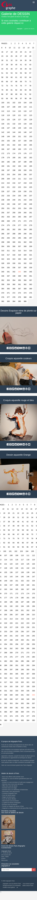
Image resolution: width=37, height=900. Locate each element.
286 (27, 661)
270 (14, 221)
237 (30, 196)
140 (25, 128)
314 (25, 251)
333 (30, 263)
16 (31, 509)
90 (21, 94)
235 (19, 196)
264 (14, 217)
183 (30, 158)
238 (33, 631)
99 (30, 98)
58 (18, 530)
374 (25, 293)
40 (16, 65)
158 (25, 141)
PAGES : (4, 43)
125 (8, 120)
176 (25, 153)
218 (25, 183)
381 (30, 297)
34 (21, 60)
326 (25, 259)
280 (33, 657)
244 (27, 636)
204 (14, 174)
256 (16, 644)
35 (25, 60)
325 (19, 259)
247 (19, 204)
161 (8, 145)
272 (25, 221)
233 (8, 196)
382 (16, 720)
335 (8, 268)
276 (14, 225)
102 (14, 103)
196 (33, 606)
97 (21, 98)
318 (14, 255)
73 (7, 86)
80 (7, 90)
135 (30, 124)
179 (8, 158)
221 (8, 187)
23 (23, 513)
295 (19, 238)
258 (14, 213)
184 (5, 602)
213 (30, 179)
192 (14, 166)
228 (14, 191)
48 (21, 69)
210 (14, 179)
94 (7, 98)
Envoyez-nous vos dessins (9, 804)
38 (7, 65)
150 (14, 136)
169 (19, 149)
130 (16, 568)
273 (30, 221)
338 (25, 268)
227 (8, 191)
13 (24, 48)
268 (5, 653)
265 (19, 217)
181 (19, 158)
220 (11, 623)
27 (21, 56)
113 (8, 111)
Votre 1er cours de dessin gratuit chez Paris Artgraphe (16, 765)
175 (19, 153)
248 (25, 204)
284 (25, 229)
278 (25, 225)
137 (8, 128)
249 (30, 204)
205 (19, 174)
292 (22, 665)
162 (14, 145)
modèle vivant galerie (9, 887)
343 (20, 272)
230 (25, 191)
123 (30, 115)
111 (30, 107)
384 (14, 301)
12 (19, 48)
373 (19, 293)
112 (33, 555)
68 (16, 82)
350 (25, 276)
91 (25, 94)
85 (30, 90)
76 (21, 86)
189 (30, 162)
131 (8, 124)
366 (14, 289)
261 (30, 213)
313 (19, 251)
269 (8, 221)
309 (30, 246)
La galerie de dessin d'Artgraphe (11, 802)
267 (30, 217)
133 (19, 124)
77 (25, 86)
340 (16, 695)
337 (19, 268)
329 (8, 263)
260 (25, 213)
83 (21, 90)
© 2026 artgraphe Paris (8, 881)
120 (14, 115)
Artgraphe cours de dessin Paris (12, 883)
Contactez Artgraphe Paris (9, 793)
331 (19, 263)
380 (25, 297)
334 (22, 691)
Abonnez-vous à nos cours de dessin (12, 784)
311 (8, 251)
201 (30, 170)
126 (14, 120)
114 (14, 111)
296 (25, 238)
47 (16, 69)
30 (13, 517)
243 (30, 200)
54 (16, 73)
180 (14, 158)
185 (8, 162)
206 (25, 174)
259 (19, 213)
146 (25, 132)
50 (30, 69)
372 (14, 293)
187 (19, 162)
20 (21, 52)
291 (30, 234)
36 (30, 60)
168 (14, 149)
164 (25, 145)
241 (19, 200)
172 (16, 593)
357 (30, 280)
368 (25, 289)
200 (25, 170)
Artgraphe (19, 28)
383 (8, 301)
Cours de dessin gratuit (8, 795)
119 (8, 115)
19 (16, 52)
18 (12, 52)
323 (8, 259)
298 (16, 670)
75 (16, 86)
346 (11, 699)
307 (19, 246)
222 (14, 187)
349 (19, 276)
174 (14, 153)
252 (14, 208)
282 (14, 229)
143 (8, 132)
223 (19, 187)
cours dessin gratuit (28, 883)
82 (16, 90)
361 (19, 284)
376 (22, 716)
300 (14, 242)
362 (25, 284)
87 (7, 94)
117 (30, 111)
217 (19, 183)
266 (25, 217)
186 (14, 162)
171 (30, 149)
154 (33, 581)
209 (8, 179)
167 (8, 149)
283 (19, 229)
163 (19, 145)
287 (8, 234)
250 (22, 640)
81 (12, 90)
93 (13, 547)
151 (19, 136)
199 (19, 170)
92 (30, 94)
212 (25, 179)
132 (14, 124)
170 (25, 149)
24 (7, 56)
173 (8, 153)
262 (11, 648)
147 (30, 132)
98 (25, 98)
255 (30, 208)
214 (16, 619)
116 (25, 111)
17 (7, 52)
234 (14, 196)
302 (25, 242)
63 (25, 77)
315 (30, 251)
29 (30, 56)
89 (16, 94)
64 (30, 77)
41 (21, 65)
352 (5, 703)
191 (8, 166)
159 (30, 141)
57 (30, 73)
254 (25, 208)
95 (12, 98)
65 (9, 534)
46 (12, 69)
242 (25, 200)
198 (14, 170)
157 (19, 141)
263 (8, 217)
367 (19, 289)
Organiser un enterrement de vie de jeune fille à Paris (17, 808)
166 (22, 589)
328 (27, 686)
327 (30, 259)
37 (4, 522)
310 (5, 678)
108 (14, 107)
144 (14, 132)
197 (8, 170)
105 (30, 103)
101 (8, 103)
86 (23, 543)
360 (14, 284)
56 (25, 73)
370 (27, 712)
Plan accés (4, 860)
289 (19, 234)
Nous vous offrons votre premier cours (13, 776)
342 (14, 272)
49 (25, 69)
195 (30, 166)
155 (8, 141)
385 (19, 301)
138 (14, 128)
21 (25, 52)
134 (25, 124)
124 (22, 564)
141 (30, 128)
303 (30, 242)
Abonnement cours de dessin (10, 800)
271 (19, 221)
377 (8, 297)
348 (14, 276)
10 (10, 48)
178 (11, 598)
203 (8, 174)
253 (19, 208)
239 (8, 200)
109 (19, 107)
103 (19, 103)
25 (12, 56)
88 (12, 94)
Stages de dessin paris (8, 797)
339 (30, 268)
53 (12, 73)
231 (30, 191)
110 (25, 107)
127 (19, 120)
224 (25, 187)
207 (30, 174)
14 (28, 48)
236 (25, 196)
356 (25, 280)
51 (27, 526)
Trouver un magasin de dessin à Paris (13, 806)
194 (25, 166)
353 (8, 280)
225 (30, 187)
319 (19, 255)
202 (27, 610)
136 (11, 572)
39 (12, 65)
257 (8, 213)
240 (14, 200)
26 (16, 56)
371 (8, 293)
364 (33, 708)
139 (19, 128)
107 (8, 107)
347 (8, 276)
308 (25, 246)
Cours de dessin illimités (9, 799)
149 (8, 136)
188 (25, 162)
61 (16, 77)
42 (25, 65)
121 (19, 115)
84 (25, 90)
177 (30, 153)
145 (19, 132)
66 (7, 82)
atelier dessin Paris (27, 885)
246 (14, 204)
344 (25, 272)
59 (7, 77)
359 (8, 284)
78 (30, 86)
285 (30, 229)
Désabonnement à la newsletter (12, 885)
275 (8, 225)
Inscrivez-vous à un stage (9, 788)
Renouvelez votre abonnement (11, 791)
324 (14, 259)
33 (16, 60)
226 (5, 627)
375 (30, 293)
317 (8, 255)
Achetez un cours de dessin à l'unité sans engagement (17, 782)
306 (14, 246)
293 (8, 238)
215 (8, 183)
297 (30, 238)
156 (14, 141)
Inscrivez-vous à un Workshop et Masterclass (15, 789)
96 (16, 98)
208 (22, 615)
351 (30, 276)
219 (30, 183)
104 (25, 103)
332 (25, 263)
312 (14, 251)
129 (30, 120)
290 (25, 234)
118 (27, 560)
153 (30, 136)
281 (8, 229)
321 (30, 255)
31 (7, 60)
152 (25, 136)
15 (33, 48)
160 (27, 585)
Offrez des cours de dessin (9, 786)
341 (8, 272)
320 (25, 255)
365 (8, 289)
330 (14, 263)
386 (25, 301)
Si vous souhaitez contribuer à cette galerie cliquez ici (16, 21)
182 (25, 158)
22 (30, 52)
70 (25, 82)
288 (14, 234)
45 (7, 69)
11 (14, 48)
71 (30, 82)
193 (19, 166)
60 (12, 77)
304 (11, 674)
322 (33, 682)
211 (19, 179)
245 (8, 204)
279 (30, 225)
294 (14, 238)
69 (21, 82)
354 (14, 280)
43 (30, 65)
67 (12, 82)
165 (30, 145)
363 (30, 284)
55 (21, 73)
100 (4, 551)
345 (30, 272)
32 (12, 60)
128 (25, 120)
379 (19, 297)
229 (19, 191)
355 (19, 280)
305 (8, 246)
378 (14, 297)
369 (30, 289)
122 (25, 115)
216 (14, 183)
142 (5, 577)
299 (8, 242)
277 (19, 225)
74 (12, 86)
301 (19, 242)
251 (8, 208)
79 (32, 538)
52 (7, 73)
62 (21, 77)
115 (19, 111)
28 (25, 56)
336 (14, 268)
